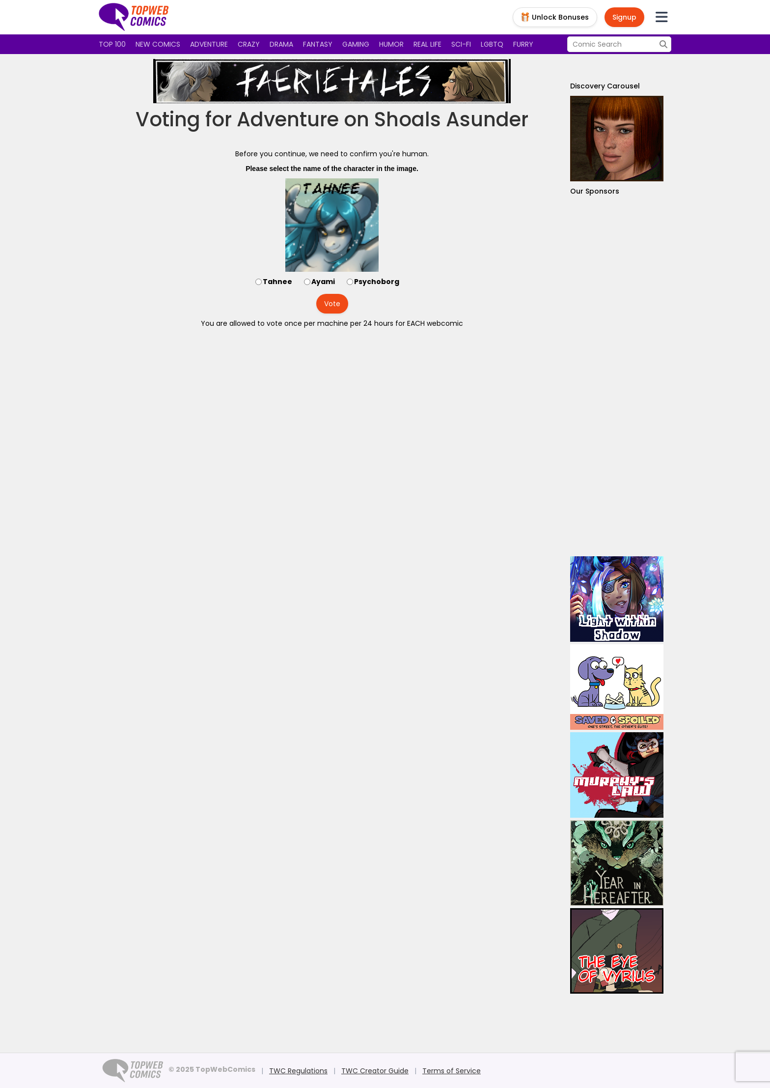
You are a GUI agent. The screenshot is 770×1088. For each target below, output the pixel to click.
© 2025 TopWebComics (211, 1069)
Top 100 (112, 44)
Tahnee (277, 281)
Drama (281, 44)
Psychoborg (376, 281)
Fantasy (317, 44)
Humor (391, 44)
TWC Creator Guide (375, 1071)
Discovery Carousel (605, 86)
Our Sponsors (594, 191)
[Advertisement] (616, 376)
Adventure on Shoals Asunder (382, 119)
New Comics (158, 44)
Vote (332, 304)
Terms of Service (451, 1071)
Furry (523, 44)
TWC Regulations (298, 1071)
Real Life (427, 44)
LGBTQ (492, 44)
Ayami (323, 281)
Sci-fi (461, 44)
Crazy (249, 44)
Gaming (355, 44)
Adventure (209, 44)
